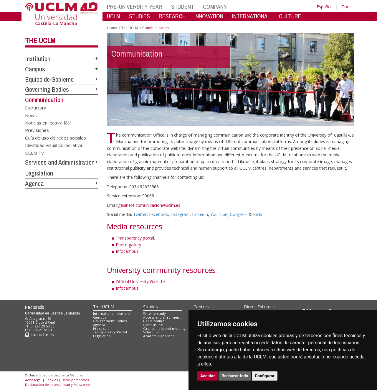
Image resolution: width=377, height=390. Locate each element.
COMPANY (215, 7)
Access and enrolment (162, 317)
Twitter (140, 214)
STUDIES (139, 16)
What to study (154, 313)
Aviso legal (33, 380)
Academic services (158, 336)
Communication (44, 99)
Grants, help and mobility (164, 328)
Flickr (258, 214)
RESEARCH (172, 16)
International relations (111, 313)
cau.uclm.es (39, 334)
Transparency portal (135, 238)
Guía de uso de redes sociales (55, 137)
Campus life (153, 324)
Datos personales (75, 380)
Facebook (158, 214)
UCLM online (153, 321)
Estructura (35, 108)
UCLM (113, 16)
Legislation (39, 173)
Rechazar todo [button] (234, 375)
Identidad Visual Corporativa (53, 145)
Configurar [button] (265, 375)
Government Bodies (110, 321)
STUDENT (182, 7)
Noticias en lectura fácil (48, 122)
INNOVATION (208, 16)
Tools (347, 6)
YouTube (218, 214)
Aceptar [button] (207, 375)
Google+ (238, 214)
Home (112, 27)
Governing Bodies (47, 89)
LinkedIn (200, 214)
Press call (101, 328)
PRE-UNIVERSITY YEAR (134, 7)
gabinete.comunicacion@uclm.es (149, 205)
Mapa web (82, 384)
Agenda (34, 183)
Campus (35, 69)
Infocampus (127, 251)
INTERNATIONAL (251, 16)
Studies (150, 306)
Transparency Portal (110, 332)
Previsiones (37, 130)
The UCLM (40, 40)
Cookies (51, 380)
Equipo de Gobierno (49, 79)
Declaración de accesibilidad (47, 384)
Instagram (180, 214)
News (31, 115)
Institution (37, 58)
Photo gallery (128, 245)
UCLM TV (34, 152)
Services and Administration (60, 162)
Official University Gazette (140, 281)
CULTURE (290, 16)
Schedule (151, 332)
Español (324, 6)
